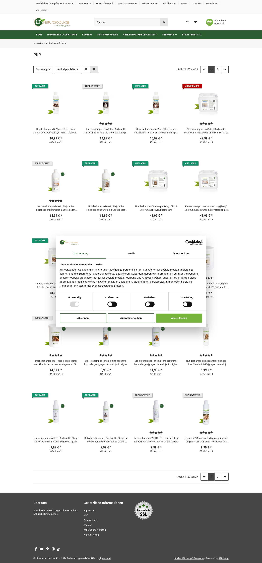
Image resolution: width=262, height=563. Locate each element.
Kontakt (196, 3)
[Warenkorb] (216, 22)
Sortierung (42, 69)
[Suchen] (127, 22)
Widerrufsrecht (91, 534)
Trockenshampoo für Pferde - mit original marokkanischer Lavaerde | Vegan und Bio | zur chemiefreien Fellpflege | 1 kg (56, 363)
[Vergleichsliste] (187, 22)
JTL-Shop (224, 558)
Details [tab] (131, 253)
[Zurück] (204, 69)
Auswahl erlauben (131, 318)
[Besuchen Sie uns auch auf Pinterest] (47, 549)
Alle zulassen (179, 318)
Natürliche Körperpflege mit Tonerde (54, 3)
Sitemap (88, 525)
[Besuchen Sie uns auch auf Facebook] (35, 549)
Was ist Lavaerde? (127, 3)
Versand (106, 558)
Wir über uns (169, 3)
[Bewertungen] (106, 123)
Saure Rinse (85, 3)
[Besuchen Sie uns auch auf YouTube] (41, 549)
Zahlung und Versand (95, 530)
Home (39, 34)
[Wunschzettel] (195, 22)
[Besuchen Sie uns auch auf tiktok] (58, 549)
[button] (42, 10)
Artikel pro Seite (66, 69)
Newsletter (211, 3)
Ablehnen (83, 318)
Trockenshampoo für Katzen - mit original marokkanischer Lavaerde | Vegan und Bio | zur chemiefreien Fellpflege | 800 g (206, 285)
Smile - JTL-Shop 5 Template (189, 558)
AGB (86, 515)
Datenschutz (90, 520)
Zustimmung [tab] (81, 253)
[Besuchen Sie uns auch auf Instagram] (53, 549)
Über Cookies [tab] (181, 253)
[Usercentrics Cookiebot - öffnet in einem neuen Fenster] (188, 242)
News (184, 3)
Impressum (89, 510)
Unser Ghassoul (104, 3)
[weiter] (225, 69)
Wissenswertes (150, 3)
